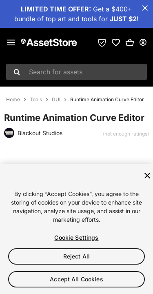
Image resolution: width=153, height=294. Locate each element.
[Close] (147, 176)
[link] (116, 42)
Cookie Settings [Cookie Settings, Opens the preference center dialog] (76, 237)
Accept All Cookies (76, 279)
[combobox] (76, 72)
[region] (76, 229)
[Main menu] (11, 42)
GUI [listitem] (56, 99)
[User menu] (143, 42)
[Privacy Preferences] (102, 42)
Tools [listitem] (36, 99)
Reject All (76, 256)
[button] (130, 42)
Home (13, 99)
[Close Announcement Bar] (145, 8)
